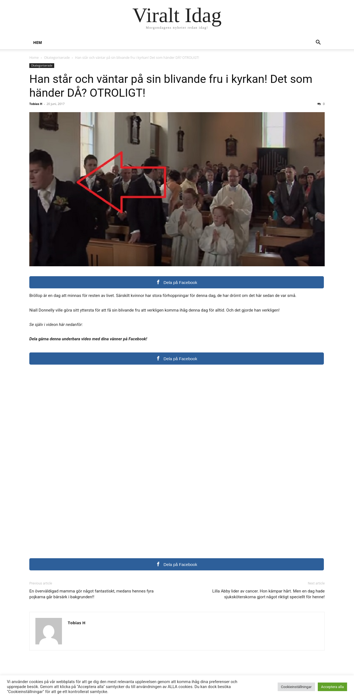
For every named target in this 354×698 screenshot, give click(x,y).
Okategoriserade (57, 57)
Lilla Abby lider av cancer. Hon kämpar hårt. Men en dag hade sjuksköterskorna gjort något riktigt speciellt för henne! (268, 594)
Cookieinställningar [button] (296, 687)
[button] (318, 43)
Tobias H (35, 104)
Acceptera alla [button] (332, 687)
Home (34, 57)
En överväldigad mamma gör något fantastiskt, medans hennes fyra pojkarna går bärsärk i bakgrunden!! (91, 594)
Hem (37, 42)
